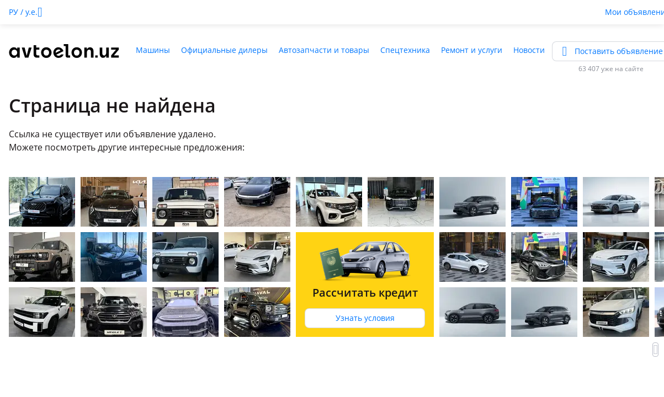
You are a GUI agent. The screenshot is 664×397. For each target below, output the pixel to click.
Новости (529, 50)
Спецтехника (405, 50)
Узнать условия (365, 318)
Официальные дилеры (224, 50)
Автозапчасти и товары (324, 50)
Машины (153, 50)
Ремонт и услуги (471, 50)
